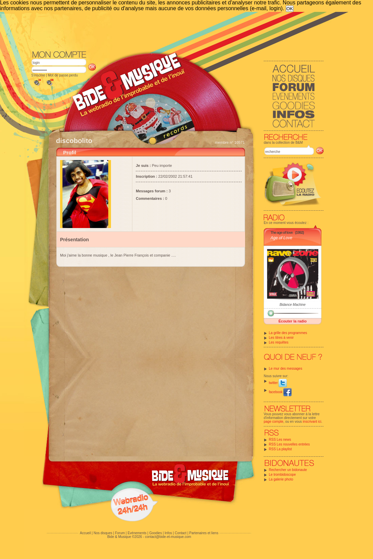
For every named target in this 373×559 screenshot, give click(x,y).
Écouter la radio (292, 321)
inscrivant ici (312, 421)
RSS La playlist (280, 449)
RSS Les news (280, 439)
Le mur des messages (285, 368)
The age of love (282, 232)
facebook (280, 392)
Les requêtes (278, 342)
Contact (180, 533)
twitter (278, 383)
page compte (273, 421)
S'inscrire (38, 75)
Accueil (85, 533)
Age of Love (281, 237)
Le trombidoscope (282, 474)
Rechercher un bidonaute (288, 470)
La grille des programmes (288, 333)
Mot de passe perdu (63, 75)
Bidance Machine (293, 305)
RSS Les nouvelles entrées (289, 444)
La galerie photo (281, 479)
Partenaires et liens (204, 533)
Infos (168, 533)
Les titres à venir (281, 337)
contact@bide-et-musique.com (168, 537)
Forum (120, 533)
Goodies (155, 533)
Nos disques (103, 533)
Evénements (137, 533)
